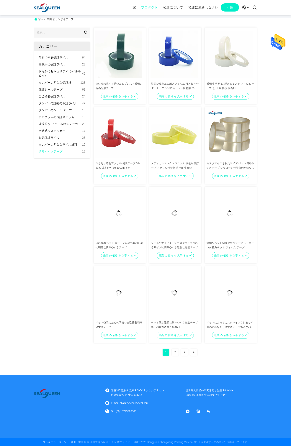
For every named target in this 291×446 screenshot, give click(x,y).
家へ (41, 19)
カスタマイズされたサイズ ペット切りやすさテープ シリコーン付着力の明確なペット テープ (230, 168)
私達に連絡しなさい (203, 7)
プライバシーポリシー (56, 442)
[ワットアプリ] (190, 411)
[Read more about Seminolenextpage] (184, 352)
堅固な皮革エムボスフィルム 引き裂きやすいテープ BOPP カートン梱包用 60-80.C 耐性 (175, 88)
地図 (73, 442)
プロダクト (149, 7)
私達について (173, 7)
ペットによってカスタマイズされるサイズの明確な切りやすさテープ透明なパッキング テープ (230, 327)
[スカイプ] (201, 411)
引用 (230, 7)
